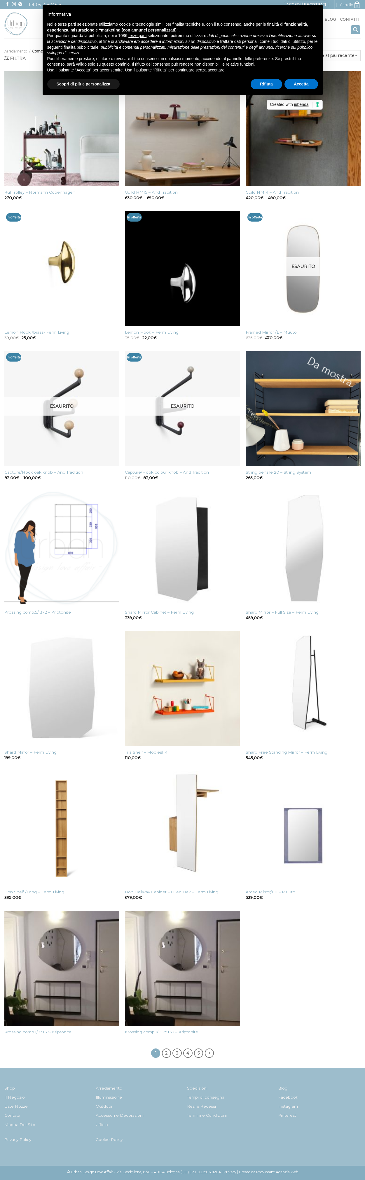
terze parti (137, 35)
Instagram (288, 1106)
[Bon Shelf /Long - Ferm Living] (61, 828)
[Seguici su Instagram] (14, 4)
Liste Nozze (16, 1106)
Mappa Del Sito (19, 1124)
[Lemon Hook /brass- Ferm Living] (61, 268)
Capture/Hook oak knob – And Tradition (43, 472)
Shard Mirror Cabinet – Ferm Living (159, 612)
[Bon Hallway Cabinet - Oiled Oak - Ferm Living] (182, 828)
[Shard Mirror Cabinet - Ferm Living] (182, 548)
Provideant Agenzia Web (277, 1172)
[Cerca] (355, 29)
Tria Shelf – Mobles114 (146, 752)
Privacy (229, 1172)
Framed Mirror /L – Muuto (271, 332)
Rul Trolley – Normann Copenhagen (39, 192)
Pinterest (287, 1115)
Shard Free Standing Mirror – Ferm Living (286, 752)
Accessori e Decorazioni (120, 1115)
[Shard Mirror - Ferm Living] (61, 688)
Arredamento (15, 51)
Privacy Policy (17, 1139)
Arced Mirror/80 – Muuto (270, 892)
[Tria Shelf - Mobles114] (182, 688)
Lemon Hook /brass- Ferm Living (36, 332)
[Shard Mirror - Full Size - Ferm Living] (303, 548)
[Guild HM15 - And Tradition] (182, 128)
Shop (9, 1088)
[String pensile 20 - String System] (303, 408)
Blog (330, 19)
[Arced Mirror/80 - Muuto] (303, 828)
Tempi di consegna (205, 1097)
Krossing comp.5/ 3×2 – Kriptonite (37, 612)
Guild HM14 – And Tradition (272, 192)
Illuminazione (109, 1097)
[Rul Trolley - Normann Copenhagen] (61, 128)
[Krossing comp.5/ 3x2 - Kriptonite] (61, 548)
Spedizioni (197, 1088)
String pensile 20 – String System (278, 472)
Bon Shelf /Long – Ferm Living (34, 892)
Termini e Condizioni (207, 1115)
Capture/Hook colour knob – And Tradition (167, 472)
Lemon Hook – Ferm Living (152, 332)
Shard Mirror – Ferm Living (30, 752)
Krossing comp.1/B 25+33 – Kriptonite (161, 1032)
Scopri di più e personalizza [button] (83, 84)
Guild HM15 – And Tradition (151, 192)
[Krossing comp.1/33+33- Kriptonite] (61, 968)
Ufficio (102, 1124)
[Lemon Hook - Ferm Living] (182, 268)
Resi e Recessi (201, 1106)
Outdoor (104, 1106)
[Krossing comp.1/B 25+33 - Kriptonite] (182, 968)
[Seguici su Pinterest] (20, 4)
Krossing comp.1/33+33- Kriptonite (37, 1032)
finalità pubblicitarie (81, 47)
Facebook (288, 1097)
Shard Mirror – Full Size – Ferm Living (282, 612)
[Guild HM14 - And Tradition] (303, 128)
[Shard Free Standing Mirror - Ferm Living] (303, 688)
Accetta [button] (301, 84)
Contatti (349, 19)
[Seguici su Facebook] (8, 4)
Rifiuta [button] (266, 84)
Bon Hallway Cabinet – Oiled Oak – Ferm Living (171, 892)
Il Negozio (14, 1097)
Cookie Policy (109, 1139)
